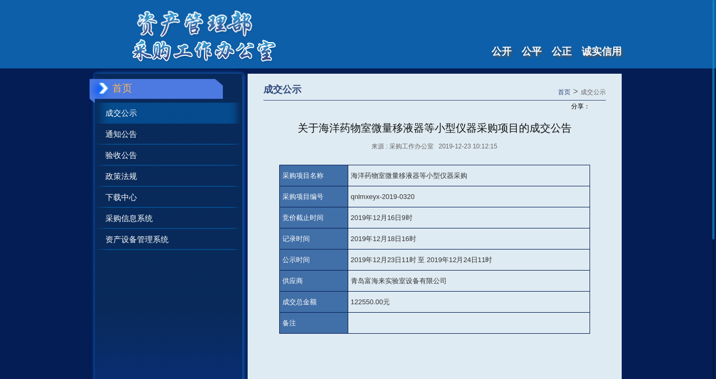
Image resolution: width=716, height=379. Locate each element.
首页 (564, 92)
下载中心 (121, 197)
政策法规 (121, 176)
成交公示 (121, 112)
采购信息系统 (129, 218)
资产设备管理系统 (137, 239)
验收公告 (121, 155)
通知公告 (121, 133)
